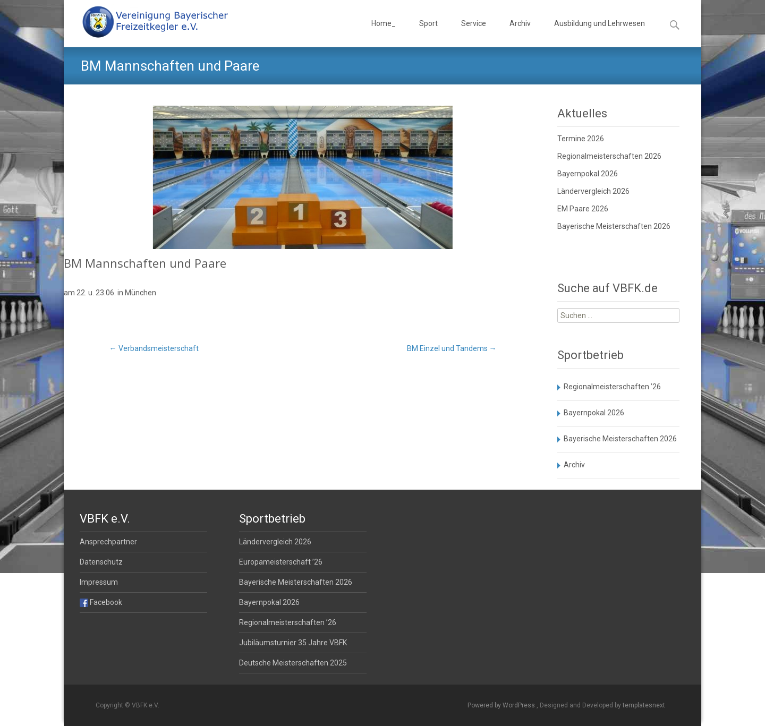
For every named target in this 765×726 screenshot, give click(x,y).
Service (473, 33)
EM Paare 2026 (582, 208)
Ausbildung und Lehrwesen (599, 33)
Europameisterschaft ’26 (280, 562)
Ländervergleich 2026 (593, 191)
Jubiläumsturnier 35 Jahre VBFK (293, 642)
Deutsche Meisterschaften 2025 (293, 663)
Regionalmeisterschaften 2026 (609, 156)
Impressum (99, 582)
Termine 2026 (580, 138)
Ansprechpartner (108, 541)
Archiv (520, 33)
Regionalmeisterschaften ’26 (612, 386)
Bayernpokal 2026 (587, 173)
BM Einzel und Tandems (452, 348)
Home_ (383, 33)
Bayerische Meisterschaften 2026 (613, 226)
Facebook (101, 602)
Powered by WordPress (502, 705)
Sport (428, 33)
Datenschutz (101, 562)
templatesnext (644, 705)
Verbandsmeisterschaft (154, 348)
